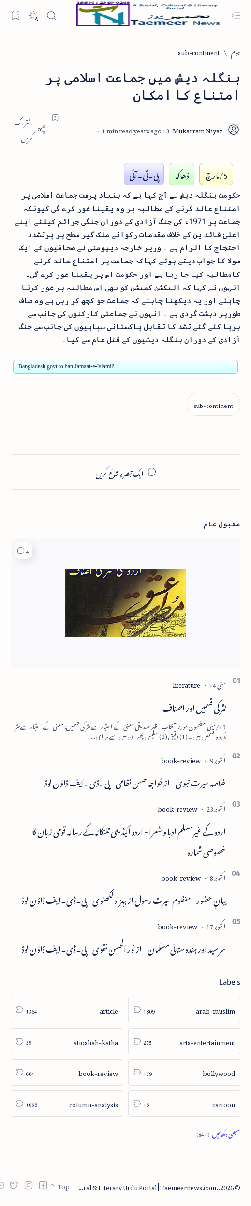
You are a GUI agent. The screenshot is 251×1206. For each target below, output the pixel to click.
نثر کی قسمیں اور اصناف (194, 706)
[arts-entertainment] (184, 1041)
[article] (67, 1010)
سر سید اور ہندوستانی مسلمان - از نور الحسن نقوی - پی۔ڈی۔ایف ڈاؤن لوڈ (124, 947)
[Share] (28, 129)
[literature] (186, 684)
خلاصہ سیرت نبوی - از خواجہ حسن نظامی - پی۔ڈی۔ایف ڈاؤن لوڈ (135, 781)
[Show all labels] (218, 1133)
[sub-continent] (199, 51)
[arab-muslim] (184, 1010)
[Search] (51, 15)
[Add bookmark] (55, 117)
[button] (23, 550)
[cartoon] (184, 1103)
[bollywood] (184, 1072)
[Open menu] (235, 15)
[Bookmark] (15, 15)
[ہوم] (235, 51)
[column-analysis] (67, 1103)
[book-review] (181, 759)
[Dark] (33, 15)
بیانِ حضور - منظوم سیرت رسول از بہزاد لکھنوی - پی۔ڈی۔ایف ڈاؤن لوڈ (124, 898)
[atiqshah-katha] (67, 1041)
